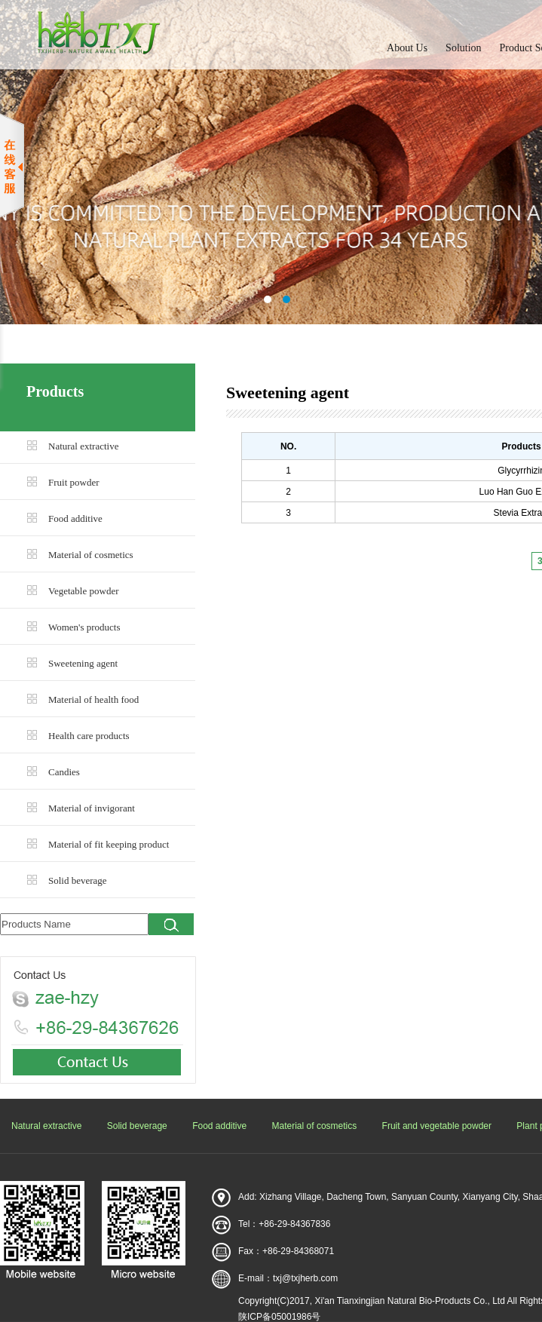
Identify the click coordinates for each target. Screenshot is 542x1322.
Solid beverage (77, 880)
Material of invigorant (91, 808)
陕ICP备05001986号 (279, 1316)
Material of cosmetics (90, 554)
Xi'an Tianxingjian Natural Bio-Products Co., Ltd (409, 1301)
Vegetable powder (83, 591)
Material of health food (93, 699)
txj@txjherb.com (305, 1278)
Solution (463, 48)
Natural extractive (83, 446)
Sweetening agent (83, 663)
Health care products (89, 735)
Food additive (75, 518)
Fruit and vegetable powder (436, 1126)
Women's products (84, 627)
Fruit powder (74, 482)
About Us (407, 48)
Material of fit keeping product (108, 844)
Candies (64, 772)
